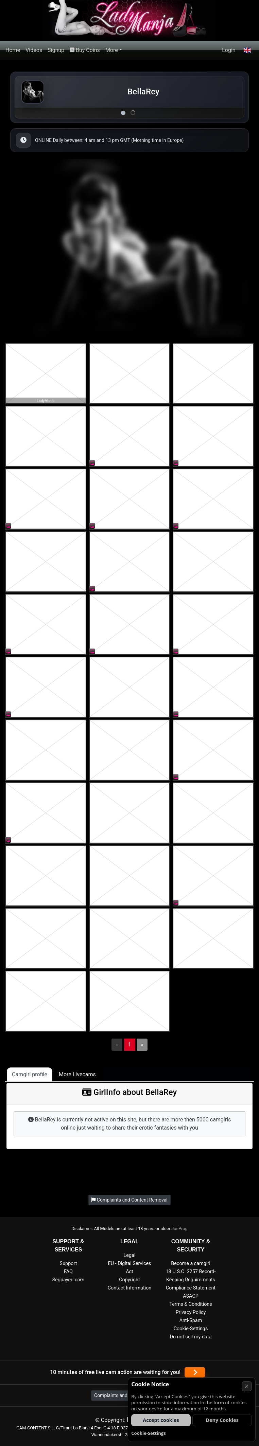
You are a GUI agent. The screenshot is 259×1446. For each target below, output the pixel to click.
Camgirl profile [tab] (29, 1074)
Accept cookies (161, 1420)
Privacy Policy (191, 1312)
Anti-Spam (190, 1320)
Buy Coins (85, 50)
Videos (33, 50)
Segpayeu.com (68, 1280)
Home (12, 50)
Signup (56, 50)
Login (228, 50)
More (111, 50)
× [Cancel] (246, 1386)
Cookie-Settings (191, 1329)
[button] (247, 50)
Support (68, 1263)
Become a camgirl (190, 1263)
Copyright (129, 1280)
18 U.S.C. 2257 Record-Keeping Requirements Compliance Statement (191, 1280)
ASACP (190, 1296)
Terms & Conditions (190, 1304)
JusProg (179, 1228)
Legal (130, 1255)
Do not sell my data (191, 1337)
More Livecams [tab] (77, 1074)
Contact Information (130, 1288)
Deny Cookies (222, 1420)
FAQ (68, 1272)
